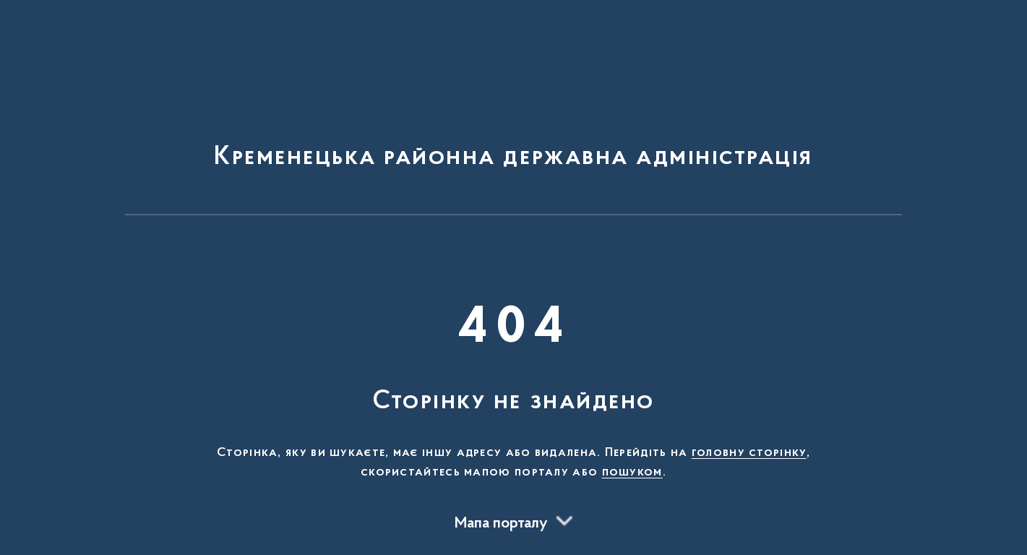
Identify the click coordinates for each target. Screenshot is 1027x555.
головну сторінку (749, 453)
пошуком (632, 472)
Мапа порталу (501, 524)
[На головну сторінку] (513, 114)
